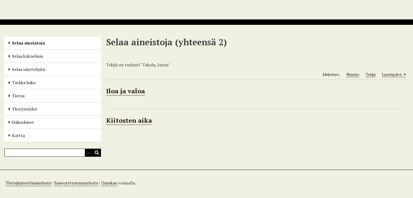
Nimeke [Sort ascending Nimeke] (352, 74)
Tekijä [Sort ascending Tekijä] (370, 74)
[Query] (52, 153)
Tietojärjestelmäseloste (28, 183)
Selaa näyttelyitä (28, 69)
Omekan (109, 183)
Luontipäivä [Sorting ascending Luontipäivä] (394, 74)
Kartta (18, 135)
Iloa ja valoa (125, 91)
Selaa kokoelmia (27, 56)
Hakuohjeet (23, 122)
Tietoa (18, 96)
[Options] (89, 153)
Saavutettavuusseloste (76, 183)
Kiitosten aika (129, 120)
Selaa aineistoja (28, 43)
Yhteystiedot (24, 109)
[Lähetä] (97, 153)
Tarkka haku (24, 83)
